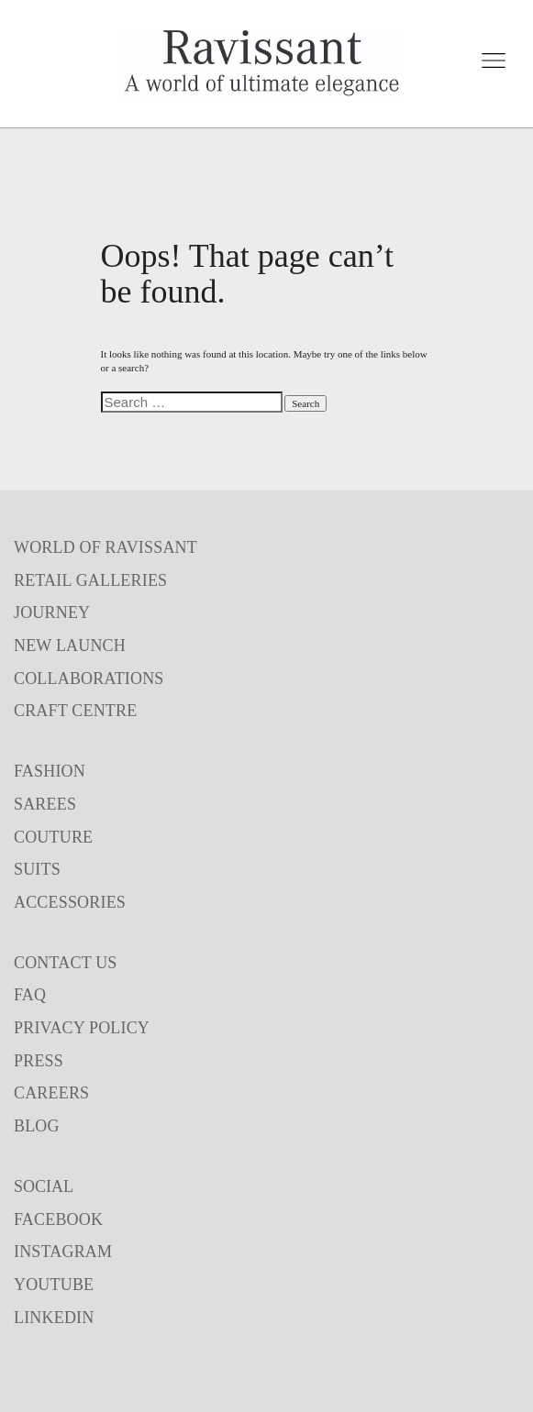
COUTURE (53, 837)
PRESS (38, 1061)
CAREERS (51, 1093)
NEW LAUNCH (70, 645)
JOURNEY (52, 612)
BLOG (37, 1126)
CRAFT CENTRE (75, 710)
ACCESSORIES (70, 902)
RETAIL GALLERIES (90, 580)
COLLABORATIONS (89, 678)
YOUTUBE (54, 1284)
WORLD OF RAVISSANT (105, 547)
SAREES (45, 804)
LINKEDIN (54, 1317)
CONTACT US (65, 963)
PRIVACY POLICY (82, 1028)
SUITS (37, 869)
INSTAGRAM (63, 1251)
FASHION (49, 771)
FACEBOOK (58, 1219)
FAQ (30, 995)
